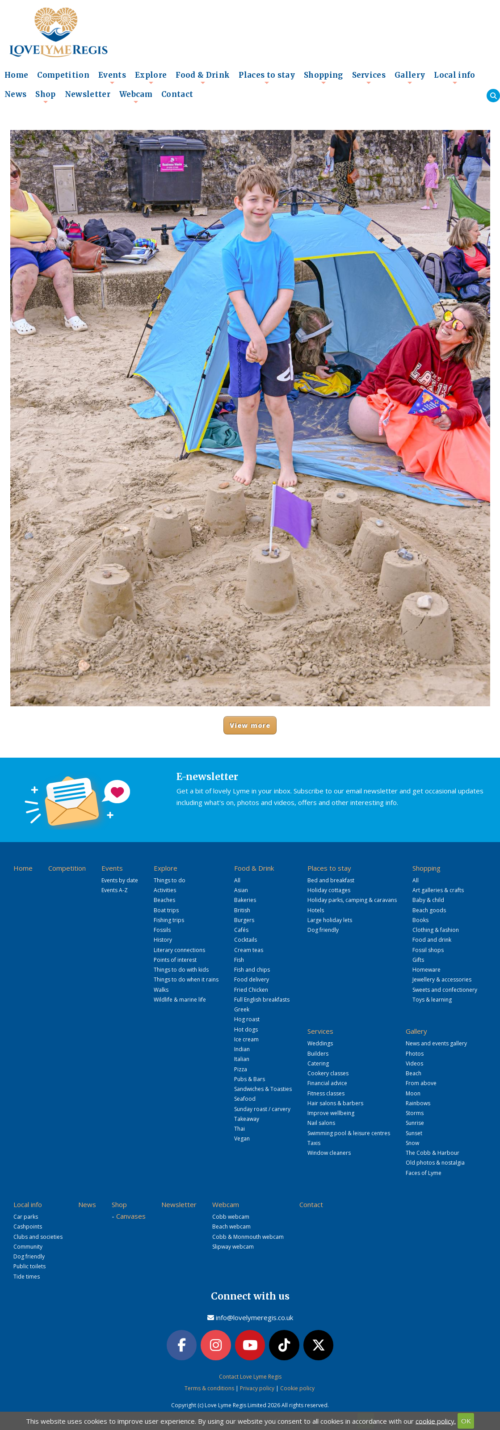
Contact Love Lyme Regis (250, 1376)
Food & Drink (203, 78)
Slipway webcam (233, 1246)
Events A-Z (114, 890)
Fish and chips (252, 969)
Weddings (320, 1043)
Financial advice (327, 1083)
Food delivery (251, 979)
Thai (239, 1128)
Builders (317, 1053)
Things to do (169, 880)
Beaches (164, 900)
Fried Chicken (251, 990)
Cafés (241, 930)
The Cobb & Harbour (432, 1153)
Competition (63, 75)
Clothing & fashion (435, 930)
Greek (241, 1009)
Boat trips (166, 910)
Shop (45, 97)
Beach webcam (231, 1226)
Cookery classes (328, 1073)
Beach (413, 1073)
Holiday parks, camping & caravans (352, 900)
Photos (415, 1053)
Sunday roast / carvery (262, 1109)
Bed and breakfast (330, 880)
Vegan (242, 1138)
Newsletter (87, 94)
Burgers (244, 920)
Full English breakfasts (262, 999)
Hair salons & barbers (335, 1103)
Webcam (135, 97)
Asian (241, 890)
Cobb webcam (230, 1216)
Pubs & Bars (249, 1079)
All (237, 880)
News (15, 94)
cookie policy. (436, 1420)
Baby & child (428, 900)
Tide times (26, 1276)
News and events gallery (436, 1043)
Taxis (313, 1143)
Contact (177, 94)
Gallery (410, 78)
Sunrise (415, 1123)
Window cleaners (329, 1153)
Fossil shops (428, 950)
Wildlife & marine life (180, 999)
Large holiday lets (329, 920)
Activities (165, 890)
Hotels (315, 910)
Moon (413, 1093)
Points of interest (175, 960)
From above (421, 1083)
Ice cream (246, 1039)
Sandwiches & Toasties (263, 1089)
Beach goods (429, 910)
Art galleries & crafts (438, 890)
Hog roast (247, 1019)
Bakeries (245, 900)
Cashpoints (27, 1226)
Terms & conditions (209, 1388)
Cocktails (245, 940)
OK (466, 1420)
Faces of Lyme (423, 1173)
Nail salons (321, 1123)
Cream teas (248, 950)
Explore (151, 78)
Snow (412, 1143)
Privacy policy (257, 1388)
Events (112, 78)
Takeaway (246, 1119)
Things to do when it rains (186, 979)
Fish (239, 960)
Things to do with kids (181, 969)
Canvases (131, 1216)
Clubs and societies (38, 1237)
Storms (415, 1113)
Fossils (162, 930)
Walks (161, 990)
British (242, 910)
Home (16, 75)
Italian (241, 1059)
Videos (414, 1063)
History (163, 940)
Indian (242, 1049)
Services (369, 78)
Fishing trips (169, 920)
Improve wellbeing (330, 1113)
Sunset (414, 1133)
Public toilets (29, 1266)
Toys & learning (432, 999)
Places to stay (267, 78)
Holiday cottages (328, 890)
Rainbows (418, 1103)
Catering (318, 1063)
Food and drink (431, 940)
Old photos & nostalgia (435, 1162)
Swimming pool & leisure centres (348, 1133)
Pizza (240, 1069)
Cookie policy (297, 1388)
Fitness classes (326, 1093)
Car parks (25, 1216)
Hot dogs (246, 1029)
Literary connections (179, 950)
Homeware (426, 969)
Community (27, 1246)
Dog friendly (323, 930)
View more (250, 725)
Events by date (119, 880)
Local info (454, 78)
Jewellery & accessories (441, 979)
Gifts (418, 960)
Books (420, 920)
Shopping (323, 78)
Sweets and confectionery (444, 990)
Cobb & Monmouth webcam (248, 1237)
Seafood (245, 1099)
